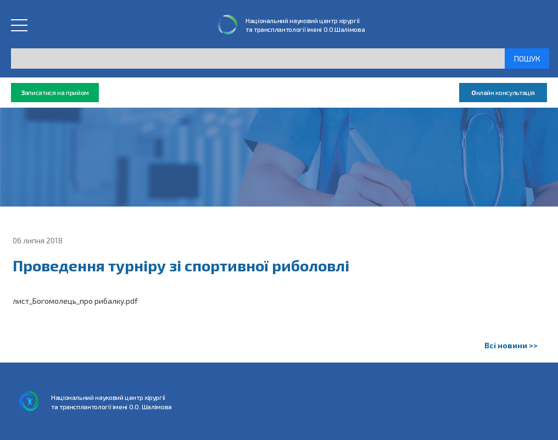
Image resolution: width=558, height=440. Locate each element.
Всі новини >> (511, 345)
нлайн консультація (503, 92)
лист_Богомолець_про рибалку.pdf (75, 300)
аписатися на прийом (55, 92)
